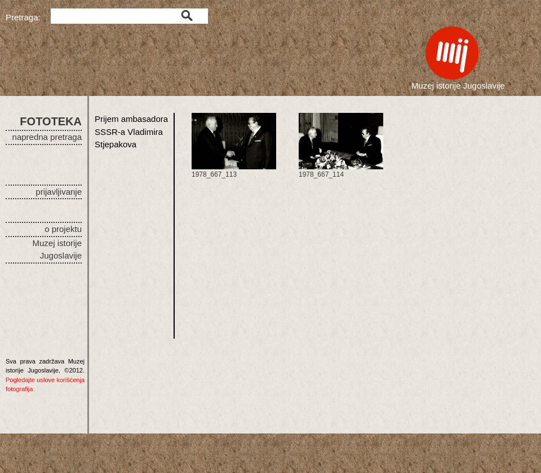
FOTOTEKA (51, 121)
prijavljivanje (59, 191)
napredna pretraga (47, 137)
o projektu (63, 229)
